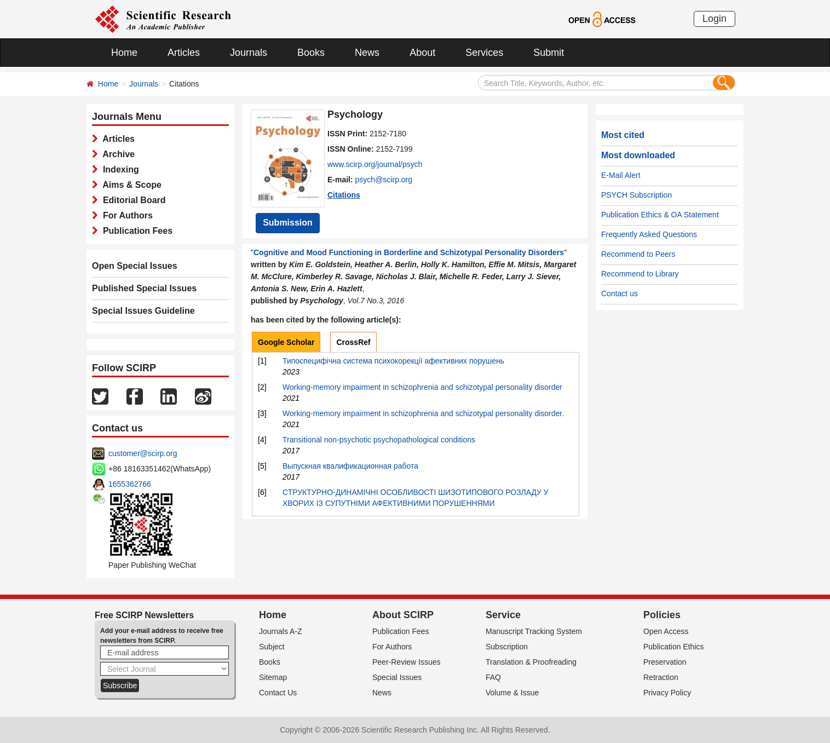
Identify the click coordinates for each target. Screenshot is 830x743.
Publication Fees (135, 230)
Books (311, 52)
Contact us (619, 293)
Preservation (665, 662)
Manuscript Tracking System (534, 631)
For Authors (125, 215)
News (367, 52)
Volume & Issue (512, 692)
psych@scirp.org (383, 179)
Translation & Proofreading (531, 662)
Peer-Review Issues (406, 662)
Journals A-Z (280, 631)
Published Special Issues (144, 288)
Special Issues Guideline (143, 310)
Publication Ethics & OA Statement (660, 214)
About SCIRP (403, 614)
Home (124, 52)
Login (714, 18)
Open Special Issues (134, 265)
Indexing (118, 169)
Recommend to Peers (638, 254)
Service (503, 614)
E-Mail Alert (621, 175)
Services (484, 52)
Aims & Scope (130, 184)
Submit (548, 52)
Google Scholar (286, 342)
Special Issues (397, 677)
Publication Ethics (673, 646)
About (422, 52)
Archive (116, 154)
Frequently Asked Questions (649, 234)
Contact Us (278, 692)
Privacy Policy (667, 692)
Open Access (666, 631)
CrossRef (353, 342)
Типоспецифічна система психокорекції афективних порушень (393, 360)
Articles (184, 52)
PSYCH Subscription (636, 195)
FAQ (493, 677)
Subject (272, 646)
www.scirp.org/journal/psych (375, 164)
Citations (343, 195)
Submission (288, 222)
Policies (662, 614)
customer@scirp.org (142, 453)
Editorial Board (132, 200)
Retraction (660, 677)
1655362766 (129, 484)
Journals (248, 52)
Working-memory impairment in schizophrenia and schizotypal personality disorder (422, 387)
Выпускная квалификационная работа (350, 466)
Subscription (507, 646)
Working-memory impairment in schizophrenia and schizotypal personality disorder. (423, 413)
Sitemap (273, 677)
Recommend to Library (640, 273)
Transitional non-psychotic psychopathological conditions (379, 439)
